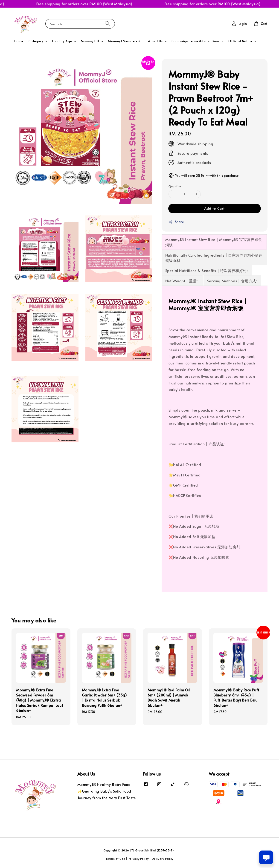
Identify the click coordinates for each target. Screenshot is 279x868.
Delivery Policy (162, 859)
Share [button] (176, 222)
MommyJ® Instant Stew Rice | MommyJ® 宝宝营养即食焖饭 (213, 242)
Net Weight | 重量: (182, 280)
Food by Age (62, 41)
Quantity (175, 186)
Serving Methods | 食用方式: (232, 280)
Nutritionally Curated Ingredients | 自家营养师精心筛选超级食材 (214, 257)
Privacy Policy (138, 859)
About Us (155, 41)
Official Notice (240, 41)
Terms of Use (115, 859)
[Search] (107, 23)
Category (36, 41)
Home (18, 41)
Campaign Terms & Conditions (195, 41)
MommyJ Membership (125, 41)
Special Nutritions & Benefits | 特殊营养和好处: (206, 270)
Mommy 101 (90, 41)
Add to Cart (214, 208)
